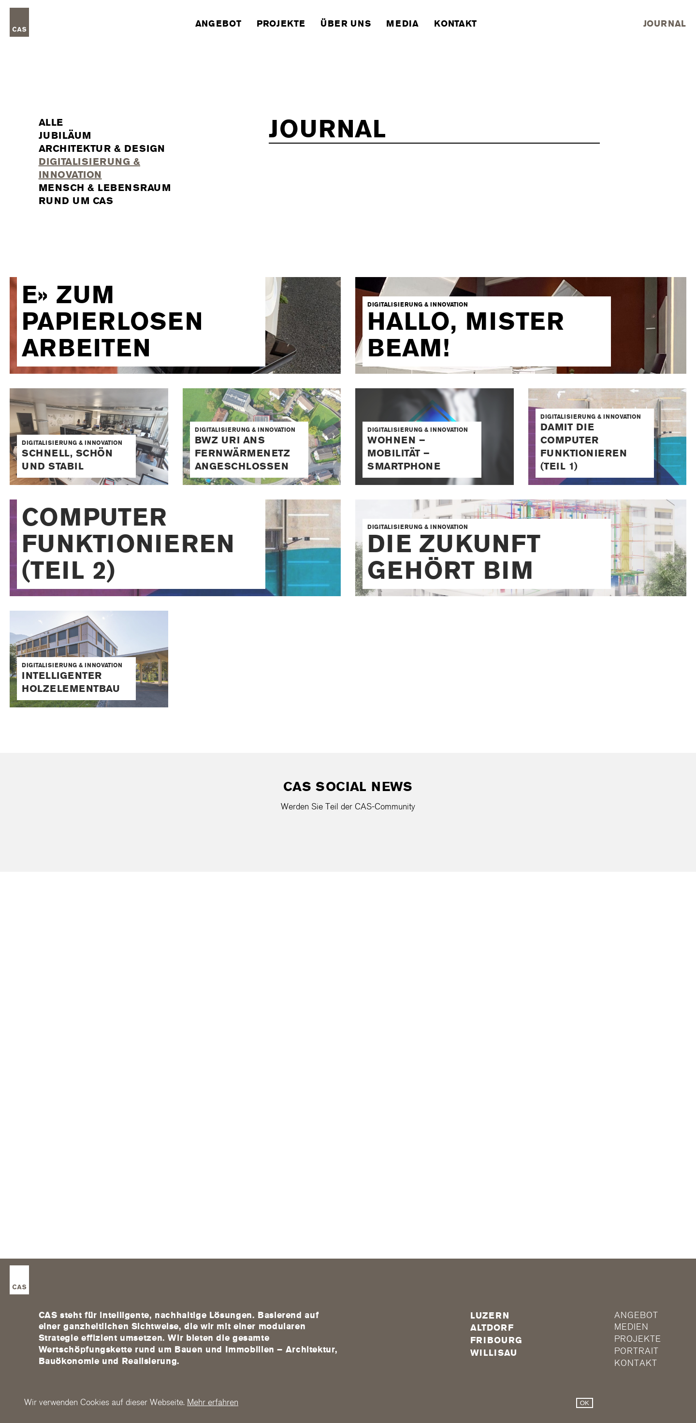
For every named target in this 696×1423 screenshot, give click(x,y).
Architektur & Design (102, 148)
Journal (664, 23)
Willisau (493, 1353)
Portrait (636, 1351)
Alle (51, 122)
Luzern (489, 1315)
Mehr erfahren (212, 1402)
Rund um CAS (76, 200)
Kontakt (455, 23)
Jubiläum (65, 135)
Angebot (218, 23)
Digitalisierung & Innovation (90, 168)
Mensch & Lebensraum (105, 187)
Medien (631, 1327)
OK (584, 1403)
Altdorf (491, 1328)
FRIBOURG (496, 1340)
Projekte (281, 23)
